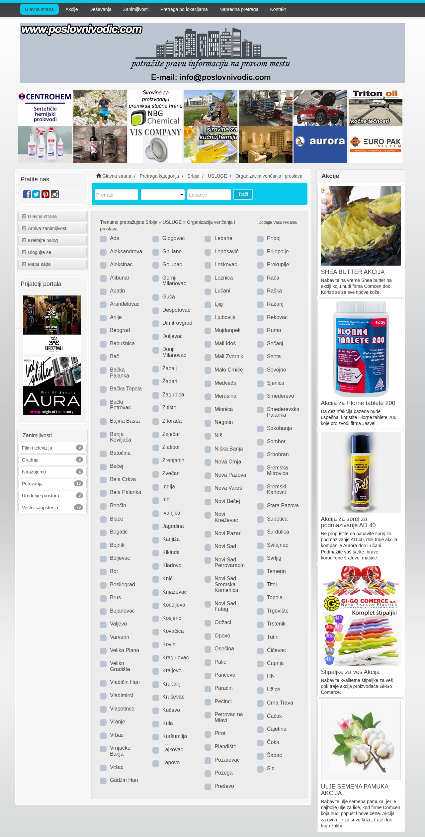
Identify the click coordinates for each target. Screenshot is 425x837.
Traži (243, 194)
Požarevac (227, 760)
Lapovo (171, 762)
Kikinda (171, 552)
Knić (167, 578)
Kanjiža (171, 539)
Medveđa (225, 383)
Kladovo (172, 565)
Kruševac (173, 697)
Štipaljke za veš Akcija (350, 672)
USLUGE (172, 222)
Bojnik (117, 545)
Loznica (223, 278)
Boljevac (120, 558)
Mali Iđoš (225, 343)
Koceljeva (173, 605)
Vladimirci (121, 695)
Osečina (224, 648)
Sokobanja (279, 428)
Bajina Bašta (125, 421)
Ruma (274, 330)
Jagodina (173, 526)
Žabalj (169, 368)
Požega (223, 773)
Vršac (116, 767)
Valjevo (118, 624)
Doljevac (172, 336)
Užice (273, 689)
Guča (168, 296)
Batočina (120, 453)
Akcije (71, 9)
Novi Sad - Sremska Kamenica (226, 584)
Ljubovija (224, 317)
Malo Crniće (228, 370)
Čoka (273, 742)
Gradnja (30, 459)
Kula (167, 723)
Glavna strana (39, 9)
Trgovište (278, 611)
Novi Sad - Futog (226, 606)
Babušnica (122, 343)
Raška (274, 290)
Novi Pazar (227, 533)
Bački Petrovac (120, 405)
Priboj (274, 238)
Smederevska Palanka (283, 412)
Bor (114, 571)
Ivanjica (171, 513)
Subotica (277, 519)
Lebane (223, 238)
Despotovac (176, 310)
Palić (220, 662)
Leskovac (225, 264)
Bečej (116, 466)
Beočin (118, 505)
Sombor (276, 441)
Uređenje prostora (40, 495)
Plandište (225, 746)
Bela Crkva (123, 479)
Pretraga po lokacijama (184, 9)
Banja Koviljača (120, 437)
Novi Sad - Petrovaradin (229, 562)
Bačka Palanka (119, 372)
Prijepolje (278, 251)
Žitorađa (172, 421)
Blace (116, 519)
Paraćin (223, 688)
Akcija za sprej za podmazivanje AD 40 (348, 522)
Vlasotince (122, 708)
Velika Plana (124, 650)
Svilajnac (277, 545)
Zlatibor (171, 447)
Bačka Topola (126, 388)
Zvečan (171, 473)
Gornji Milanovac (174, 281)
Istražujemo (34, 471)
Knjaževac (174, 592)
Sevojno (276, 370)
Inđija (168, 486)
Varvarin (119, 637)
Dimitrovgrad (177, 323)
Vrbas (117, 735)
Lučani (222, 290)
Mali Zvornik (228, 356)
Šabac (274, 755)
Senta (274, 356)
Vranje (117, 721)
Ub (270, 676)
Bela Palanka (125, 492)
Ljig (218, 304)
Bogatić (119, 532)
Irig (166, 499)
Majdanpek (227, 330)
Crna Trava (280, 703)
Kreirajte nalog (40, 240)
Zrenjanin (173, 460)
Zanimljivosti (136, 9)
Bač (114, 356)
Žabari (169, 381)
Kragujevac (175, 657)
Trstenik (276, 624)
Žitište (169, 407)
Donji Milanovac (174, 352)
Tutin (273, 637)
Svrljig (274, 558)
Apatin (117, 290)
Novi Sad (225, 546)
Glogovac (173, 238)
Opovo (222, 635)
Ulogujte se (36, 252)
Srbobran (278, 454)
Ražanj (275, 304)
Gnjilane (172, 251)
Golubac (172, 264)
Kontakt (278, 9)
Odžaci (222, 622)
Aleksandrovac (127, 251)
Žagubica (173, 394)
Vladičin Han (125, 682)
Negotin (223, 422)
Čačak (274, 716)
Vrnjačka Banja (120, 751)
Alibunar (119, 278)
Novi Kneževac (226, 517)
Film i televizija (37, 448)
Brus (115, 597)
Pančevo (224, 675)
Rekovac (277, 317)
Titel (272, 584)
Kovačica (173, 631)
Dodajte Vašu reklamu (277, 222)
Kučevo (171, 710)
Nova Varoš (228, 488)
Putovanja (32, 483)
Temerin (276, 571)
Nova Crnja (227, 461)
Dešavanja (101, 9)
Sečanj (275, 343)
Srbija (151, 222)
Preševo (224, 786)
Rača (273, 278)
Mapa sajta (36, 264)
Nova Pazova (230, 475)
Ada (114, 238)
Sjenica (275, 383)
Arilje (116, 317)
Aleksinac (121, 264)
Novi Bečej (227, 501)
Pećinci (223, 701)
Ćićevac (276, 650)
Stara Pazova (283, 505)
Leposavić (226, 251)
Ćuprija (275, 663)
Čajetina (277, 729)
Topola (275, 597)
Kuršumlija (174, 736)
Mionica (223, 409)
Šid (271, 768)
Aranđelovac (124, 304)
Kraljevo (172, 670)
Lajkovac (172, 749)
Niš (218, 435)
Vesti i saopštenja (40, 507)
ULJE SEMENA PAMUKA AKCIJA (354, 789)
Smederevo (280, 396)
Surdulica (278, 532)
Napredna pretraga (239, 9)
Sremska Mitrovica (277, 470)
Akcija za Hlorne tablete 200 (358, 403)
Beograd (120, 330)
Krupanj (171, 684)
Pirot (219, 733)
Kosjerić (171, 618)
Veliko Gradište (120, 666)
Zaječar (171, 434)
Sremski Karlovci (276, 489)
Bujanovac (122, 611)
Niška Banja (228, 449)
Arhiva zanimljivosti (44, 228)
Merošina (225, 396)
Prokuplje (278, 264)
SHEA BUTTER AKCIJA (353, 272)
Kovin (169, 644)
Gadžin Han (124, 780)
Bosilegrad (122, 584)
